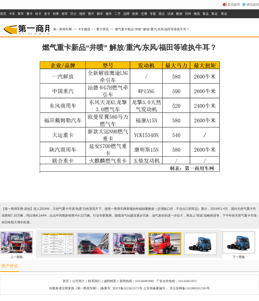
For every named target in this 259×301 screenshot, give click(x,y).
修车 (109, 14)
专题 (153, 14)
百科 (188, 14)
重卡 (29, 14)
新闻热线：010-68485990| (137, 281)
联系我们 (94, 281)
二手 (117, 14)
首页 (3, 14)
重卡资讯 (102, 29)
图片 (91, 14)
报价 (82, 14)
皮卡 (47, 14)
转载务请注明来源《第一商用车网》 (74, 288)
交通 (144, 14)
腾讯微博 (253, 4)
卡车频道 (84, 29)
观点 (162, 14)
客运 (206, 14)
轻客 (56, 14)
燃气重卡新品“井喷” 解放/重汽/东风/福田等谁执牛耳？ (152, 29)
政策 (135, 14)
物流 (197, 14)
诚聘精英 (110, 281)
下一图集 (239, 257)
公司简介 (78, 281)
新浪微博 (233, 4)
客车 (21, 14)
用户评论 (9, 266)
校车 (65, 14)
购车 (100, 14)
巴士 (73, 14)
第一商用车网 (26, 27)
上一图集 (16, 257)
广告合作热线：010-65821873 (176, 281)
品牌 (126, 14)
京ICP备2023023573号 (127, 288)
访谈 (170, 14)
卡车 (12, 14)
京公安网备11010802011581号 (190, 288)
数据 (179, 14)
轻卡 (38, 14)
